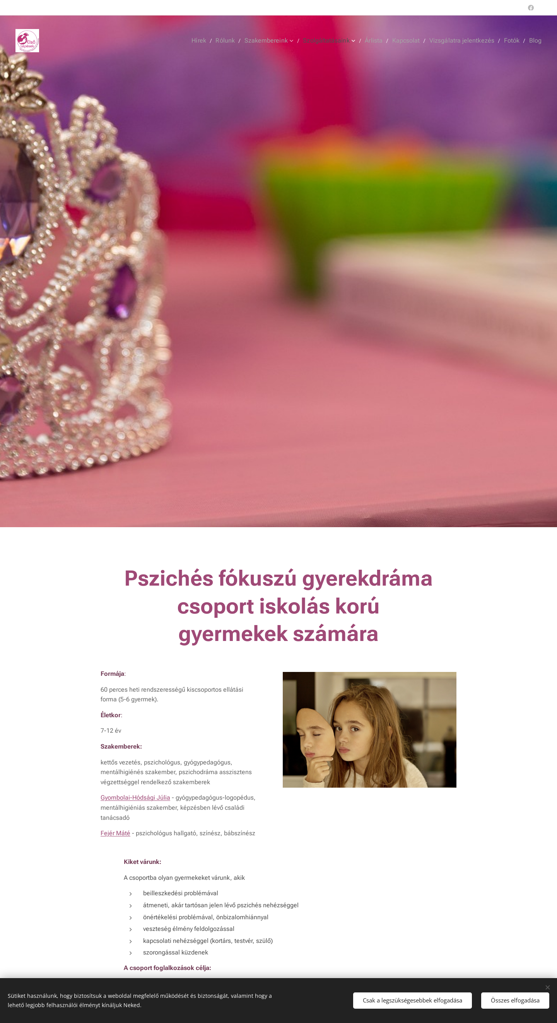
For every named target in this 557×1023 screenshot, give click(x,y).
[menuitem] (214, 40)
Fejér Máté (115, 832)
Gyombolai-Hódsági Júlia (135, 797)
